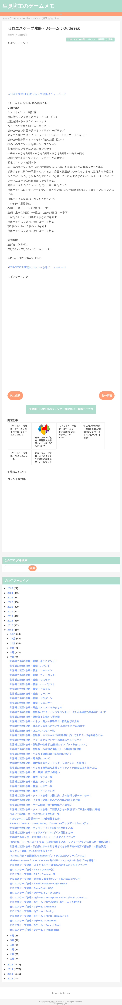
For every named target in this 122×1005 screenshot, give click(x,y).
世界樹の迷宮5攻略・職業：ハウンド (30, 665)
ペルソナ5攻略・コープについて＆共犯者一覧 (35, 814)
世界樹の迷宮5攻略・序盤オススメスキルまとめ (36, 707)
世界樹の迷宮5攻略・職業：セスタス (30, 689)
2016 (10, 630)
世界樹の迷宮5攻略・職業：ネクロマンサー (33, 661)
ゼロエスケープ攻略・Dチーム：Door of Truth (35, 925)
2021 (10, 606)
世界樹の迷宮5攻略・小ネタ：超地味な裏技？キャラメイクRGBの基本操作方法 (53, 767)
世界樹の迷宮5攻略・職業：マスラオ (30, 679)
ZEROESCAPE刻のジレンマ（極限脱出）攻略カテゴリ (61, 409)
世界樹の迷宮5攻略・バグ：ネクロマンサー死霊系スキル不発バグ (45, 740)
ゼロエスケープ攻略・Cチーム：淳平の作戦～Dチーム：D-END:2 (45, 902)
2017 (10, 625)
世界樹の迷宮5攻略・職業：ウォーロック (32, 675)
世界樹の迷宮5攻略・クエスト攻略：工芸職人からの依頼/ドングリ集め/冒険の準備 (55, 809)
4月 (12, 945)
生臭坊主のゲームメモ (28, 6)
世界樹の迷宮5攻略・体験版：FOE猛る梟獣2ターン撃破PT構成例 (45, 749)
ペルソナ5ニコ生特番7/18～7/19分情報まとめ (35, 818)
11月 (13, 638)
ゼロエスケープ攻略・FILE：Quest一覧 (32, 869)
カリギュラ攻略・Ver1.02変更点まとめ (31, 851)
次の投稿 (15, 395)
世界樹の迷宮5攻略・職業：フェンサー (31, 702)
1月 (12, 958)
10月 (13, 643)
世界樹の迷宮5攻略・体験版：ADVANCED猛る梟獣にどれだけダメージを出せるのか (56, 735)
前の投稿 (107, 395)
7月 (12, 657)
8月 (12, 652)
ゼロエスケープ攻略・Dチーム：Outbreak (33, 920)
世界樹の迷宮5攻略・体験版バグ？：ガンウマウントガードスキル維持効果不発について (58, 712)
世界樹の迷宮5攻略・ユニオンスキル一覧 (32, 730)
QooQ (66, 1004)
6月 (12, 935)
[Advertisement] (60, 67)
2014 (10, 969)
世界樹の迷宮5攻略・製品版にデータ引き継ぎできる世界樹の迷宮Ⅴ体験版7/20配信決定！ (59, 846)
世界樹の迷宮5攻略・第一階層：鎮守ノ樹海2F (35, 772)
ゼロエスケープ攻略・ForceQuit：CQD (32, 888)
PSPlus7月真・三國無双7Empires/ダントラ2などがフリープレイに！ (48, 855)
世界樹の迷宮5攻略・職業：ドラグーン (31, 698)
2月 (12, 954)
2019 (10, 616)
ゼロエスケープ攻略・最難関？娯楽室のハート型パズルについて (45, 879)
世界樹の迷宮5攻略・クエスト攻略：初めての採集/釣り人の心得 (45, 800)
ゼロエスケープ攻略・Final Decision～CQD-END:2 (38, 883)
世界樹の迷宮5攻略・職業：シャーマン (31, 670)
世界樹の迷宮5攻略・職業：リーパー (30, 693)
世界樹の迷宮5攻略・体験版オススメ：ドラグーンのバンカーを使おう (48, 763)
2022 (10, 602)
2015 (10, 964)
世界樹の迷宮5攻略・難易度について (30, 758)
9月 (12, 648)
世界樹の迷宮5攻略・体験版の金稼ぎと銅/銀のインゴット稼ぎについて (48, 744)
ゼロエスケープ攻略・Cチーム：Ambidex (33, 906)
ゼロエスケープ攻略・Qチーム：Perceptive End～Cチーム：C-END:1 (48, 897)
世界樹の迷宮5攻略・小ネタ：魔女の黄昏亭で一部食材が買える (44, 721)
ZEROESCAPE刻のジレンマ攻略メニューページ (37, 94)
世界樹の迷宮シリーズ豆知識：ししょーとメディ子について (42, 837)
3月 (12, 949)
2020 (10, 611)
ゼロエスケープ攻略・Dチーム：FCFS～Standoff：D (39, 916)
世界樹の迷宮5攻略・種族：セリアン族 (31, 786)
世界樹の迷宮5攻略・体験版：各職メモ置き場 (35, 716)
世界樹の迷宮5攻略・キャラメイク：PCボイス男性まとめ (41, 832)
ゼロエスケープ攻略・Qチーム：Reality (32, 911)
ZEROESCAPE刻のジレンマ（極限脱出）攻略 (90, 39)
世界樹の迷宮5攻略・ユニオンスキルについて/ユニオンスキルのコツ (47, 726)
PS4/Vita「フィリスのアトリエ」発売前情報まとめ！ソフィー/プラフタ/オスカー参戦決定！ (60, 841)
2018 (10, 620)
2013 (10, 974)
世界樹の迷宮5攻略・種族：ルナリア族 (31, 781)
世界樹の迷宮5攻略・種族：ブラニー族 (31, 777)
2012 (10, 978)
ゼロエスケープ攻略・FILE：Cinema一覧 (32, 874)
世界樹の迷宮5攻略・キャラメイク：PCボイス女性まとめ (41, 828)
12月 (13, 634)
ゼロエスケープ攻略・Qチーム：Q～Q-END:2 (35, 892)
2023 (10, 597)
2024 (10, 593)
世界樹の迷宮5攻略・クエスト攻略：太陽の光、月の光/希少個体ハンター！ (51, 795)
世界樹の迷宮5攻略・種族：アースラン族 (32, 790)
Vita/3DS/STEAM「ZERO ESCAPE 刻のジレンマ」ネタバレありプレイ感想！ (53, 860)
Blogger (66, 993)
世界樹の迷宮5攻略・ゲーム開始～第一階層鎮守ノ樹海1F (41, 804)
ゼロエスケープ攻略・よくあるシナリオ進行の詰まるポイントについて (48, 865)
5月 (12, 940)
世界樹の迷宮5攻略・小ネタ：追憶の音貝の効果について (41, 753)
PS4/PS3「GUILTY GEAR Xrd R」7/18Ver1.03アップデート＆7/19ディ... (50, 823)
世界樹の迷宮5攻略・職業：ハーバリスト (32, 684)
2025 (10, 588)
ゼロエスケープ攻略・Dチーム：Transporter (34, 929)
